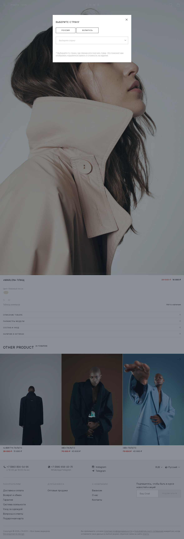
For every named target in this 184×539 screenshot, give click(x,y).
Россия (66, 30)
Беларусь (87, 30)
